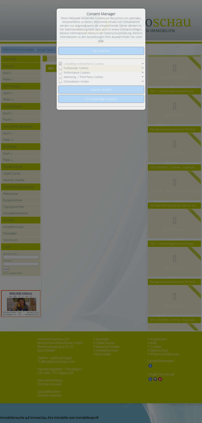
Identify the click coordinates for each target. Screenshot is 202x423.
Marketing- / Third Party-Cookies (83, 77)
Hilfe (101, 40)
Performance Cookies (77, 72)
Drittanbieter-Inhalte (76, 81)
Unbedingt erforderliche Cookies (84, 64)
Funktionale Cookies (76, 68)
